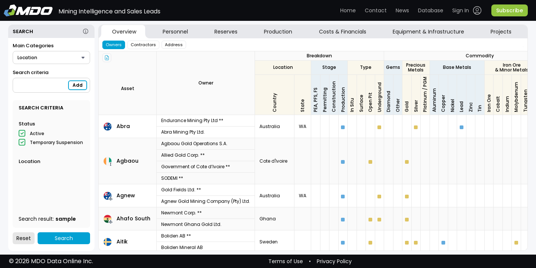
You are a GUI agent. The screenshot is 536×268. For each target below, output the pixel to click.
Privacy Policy (334, 261)
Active (37, 133)
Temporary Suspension (56, 142)
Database (430, 10)
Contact (376, 10)
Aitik (122, 241)
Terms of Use (285, 261)
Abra (123, 126)
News (402, 10)
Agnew (126, 195)
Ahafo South (133, 218)
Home (348, 10)
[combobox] (51, 57)
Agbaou (127, 161)
